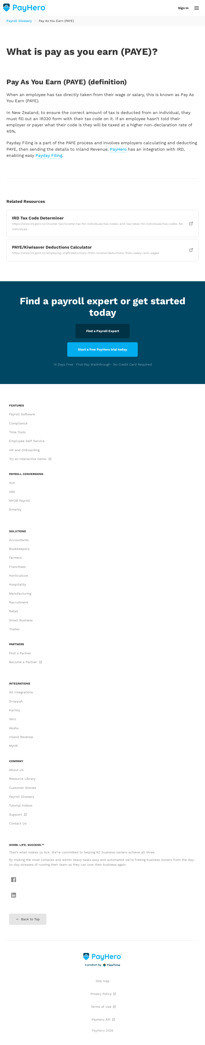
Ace (12, 483)
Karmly (14, 710)
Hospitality (17, 584)
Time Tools (17, 432)
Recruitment (18, 602)
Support (17, 814)
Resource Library (22, 779)
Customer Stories (22, 788)
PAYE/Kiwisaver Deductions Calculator (102, 250)
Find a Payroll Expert (102, 331)
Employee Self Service (27, 441)
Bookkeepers (19, 549)
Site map (103, 981)
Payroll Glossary (19, 21)
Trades (14, 629)
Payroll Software (22, 414)
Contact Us (17, 823)
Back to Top (28, 919)
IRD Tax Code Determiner (102, 223)
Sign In (183, 8)
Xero (12, 719)
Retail (13, 611)
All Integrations (21, 692)
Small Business (21, 620)
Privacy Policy (103, 994)
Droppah (16, 701)
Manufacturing (20, 593)
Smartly (15, 509)
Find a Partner (20, 653)
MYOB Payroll (19, 501)
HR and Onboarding (24, 450)
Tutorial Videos (20, 805)
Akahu (14, 728)
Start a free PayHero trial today (102, 349)
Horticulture (18, 575)
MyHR (13, 746)
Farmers (15, 558)
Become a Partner (25, 662)
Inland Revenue (21, 737)
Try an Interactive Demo (30, 459)
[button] (196, 8)
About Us (16, 770)
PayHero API (103, 1019)
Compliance (18, 423)
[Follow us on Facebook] (12, 880)
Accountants (19, 540)
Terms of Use (103, 1007)
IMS (12, 492)
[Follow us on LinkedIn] (12, 896)
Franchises (17, 567)
